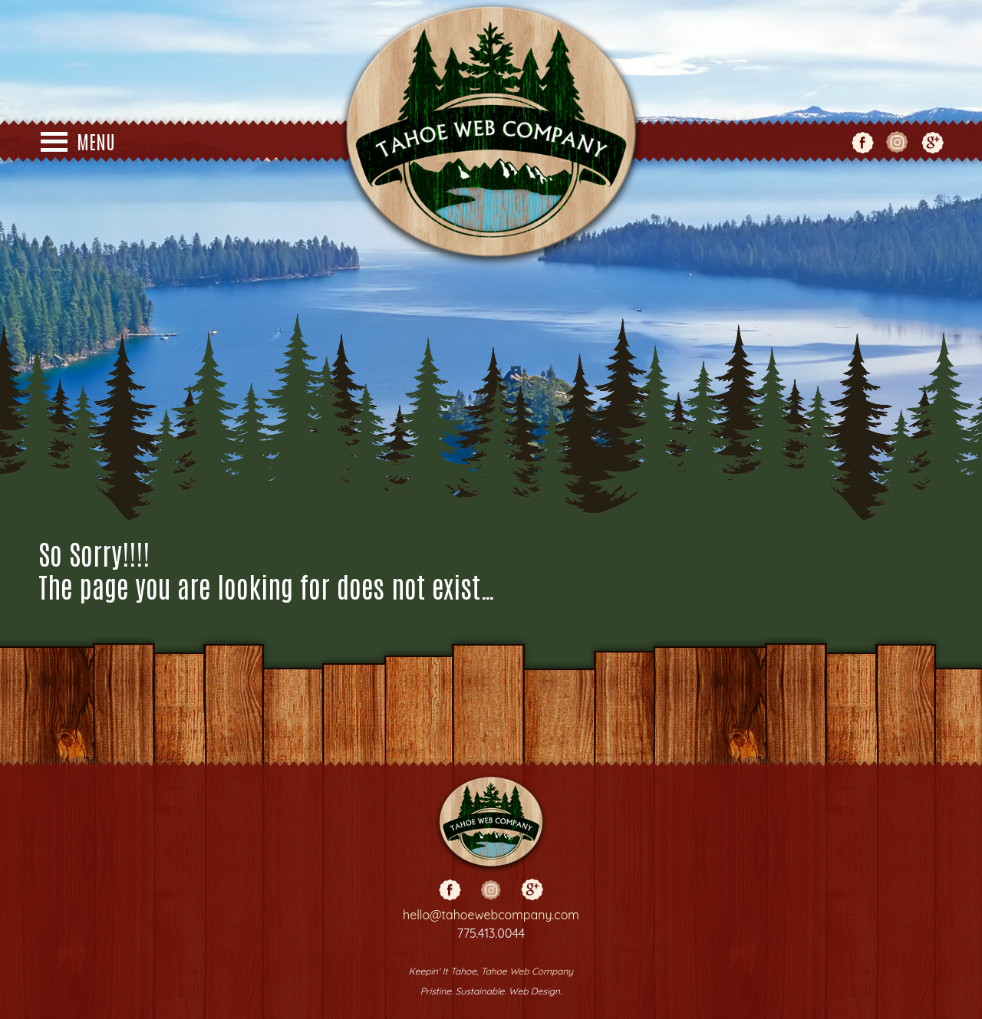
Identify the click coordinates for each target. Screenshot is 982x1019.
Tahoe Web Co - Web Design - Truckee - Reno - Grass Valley (491, 134)
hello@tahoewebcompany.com (491, 914)
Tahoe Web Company (527, 971)
